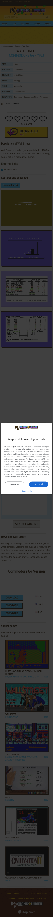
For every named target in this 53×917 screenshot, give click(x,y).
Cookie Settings (10, 477)
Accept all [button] (39, 484)
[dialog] (26, 458)
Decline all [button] (14, 484)
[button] (26, 491)
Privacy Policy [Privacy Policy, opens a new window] (22, 477)
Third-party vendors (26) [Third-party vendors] (35, 459)
